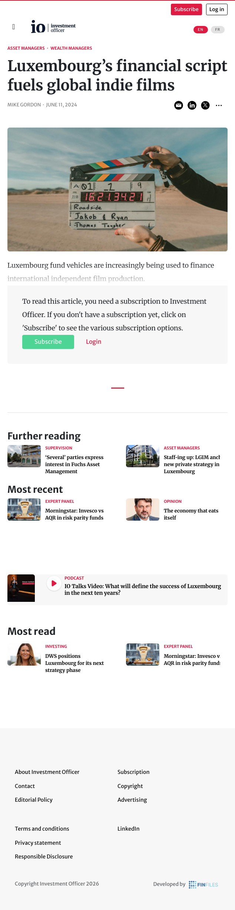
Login (94, 342)
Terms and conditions (42, 828)
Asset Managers (26, 48)
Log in (216, 9)
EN (200, 29)
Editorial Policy (34, 800)
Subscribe (186, 9)
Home (28, 22)
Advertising (132, 800)
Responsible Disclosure (44, 856)
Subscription (134, 772)
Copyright (130, 786)
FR (217, 29)
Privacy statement (38, 843)
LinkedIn (129, 828)
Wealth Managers (71, 48)
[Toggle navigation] (13, 26)
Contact (25, 786)
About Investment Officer (47, 772)
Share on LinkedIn (192, 105)
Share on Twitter (205, 105)
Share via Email (178, 105)
